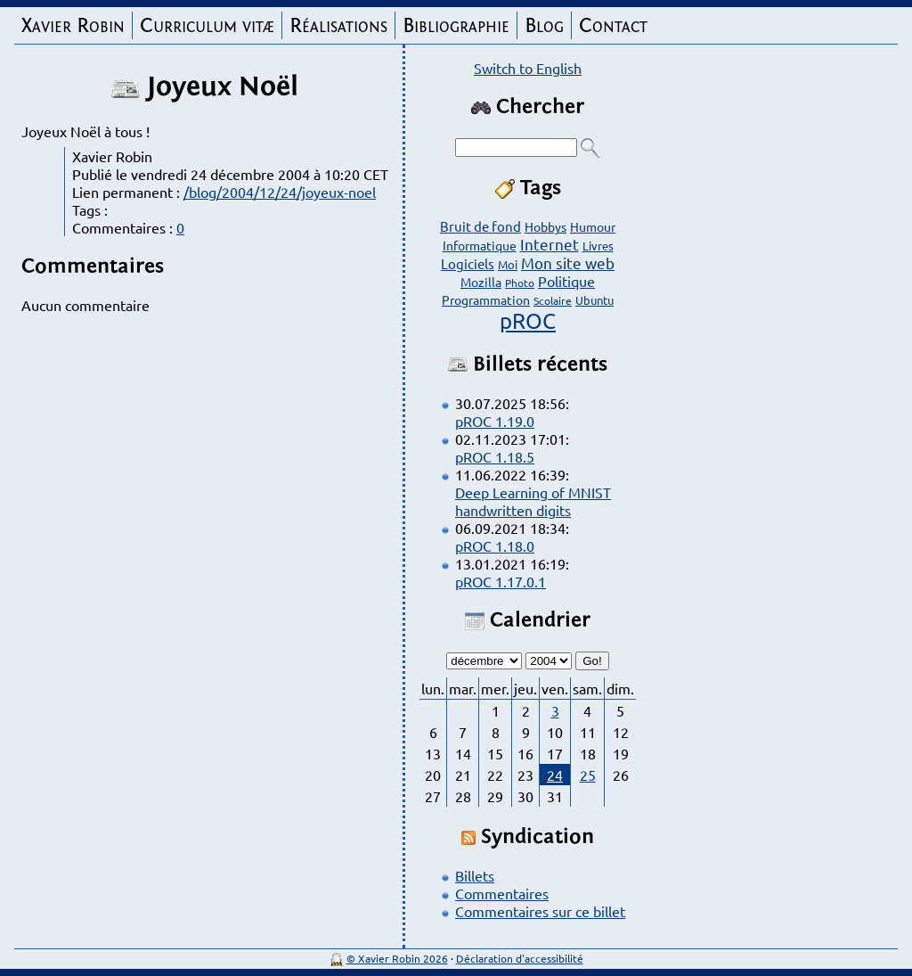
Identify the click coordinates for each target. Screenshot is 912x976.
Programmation (486, 299)
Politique (566, 281)
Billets (474, 875)
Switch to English (528, 68)
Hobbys (545, 226)
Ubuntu (594, 300)
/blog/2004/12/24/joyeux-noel (279, 192)
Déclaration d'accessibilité (519, 958)
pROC (528, 320)
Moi (507, 264)
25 (588, 774)
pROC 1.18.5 (494, 456)
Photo (519, 282)
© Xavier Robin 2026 (397, 958)
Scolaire (552, 300)
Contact (613, 25)
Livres (598, 245)
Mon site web (568, 262)
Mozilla (480, 282)
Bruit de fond (480, 225)
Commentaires (502, 893)
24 (555, 774)
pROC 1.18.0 (494, 545)
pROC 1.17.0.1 (500, 581)
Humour (592, 226)
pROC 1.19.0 (494, 421)
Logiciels (467, 263)
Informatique (480, 245)
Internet (549, 243)
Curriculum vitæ (207, 25)
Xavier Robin (73, 25)
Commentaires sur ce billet (540, 911)
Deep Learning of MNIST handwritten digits (533, 501)
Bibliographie (456, 25)
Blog (544, 25)
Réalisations (338, 25)
